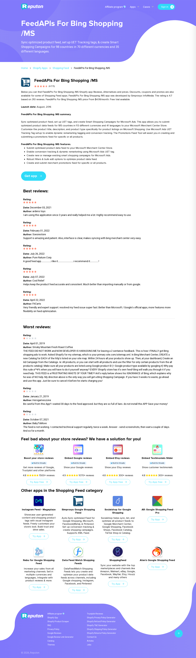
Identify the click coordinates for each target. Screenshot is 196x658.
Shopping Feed (61, 68)
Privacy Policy (53, 629)
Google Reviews (54, 633)
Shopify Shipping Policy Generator (102, 629)
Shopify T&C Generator (97, 625)
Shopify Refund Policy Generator (101, 621)
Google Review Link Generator (60, 637)
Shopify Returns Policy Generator (101, 633)
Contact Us (92, 637)
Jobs (89, 645)
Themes (51, 645)
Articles (90, 641)
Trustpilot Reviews (95, 614)
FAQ (49, 625)
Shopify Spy (52, 617)
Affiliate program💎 (115, 6)
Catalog (50, 641)
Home (24, 68)
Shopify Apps (40, 68)
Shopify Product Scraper (58, 621)
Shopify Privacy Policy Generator (101, 617)
